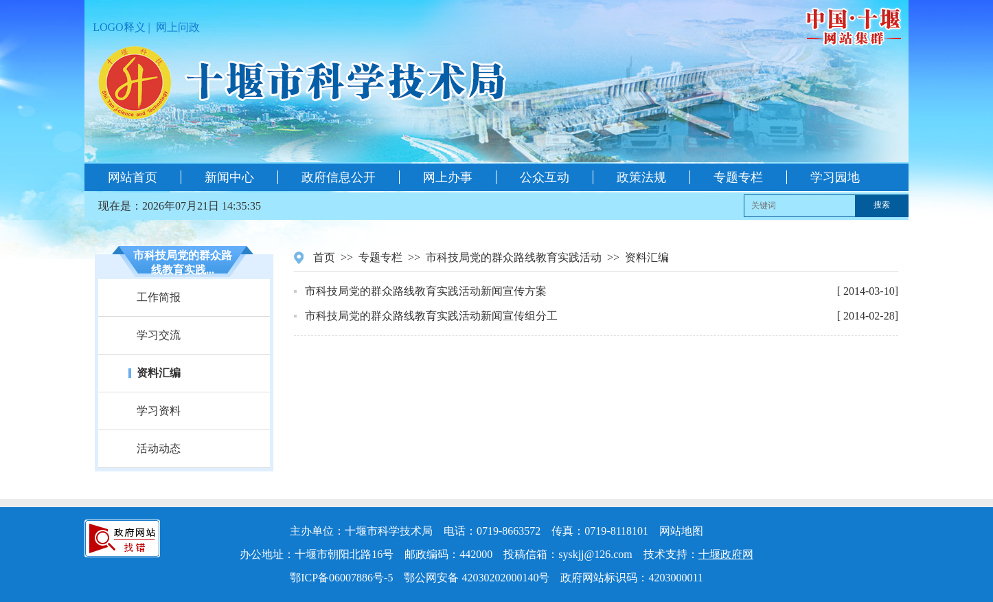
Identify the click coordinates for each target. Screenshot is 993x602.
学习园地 (835, 177)
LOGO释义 (119, 27)
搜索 (882, 205)
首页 (324, 257)
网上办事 (447, 177)
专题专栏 (738, 177)
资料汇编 (159, 373)
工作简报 (159, 297)
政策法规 (641, 177)
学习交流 (159, 335)
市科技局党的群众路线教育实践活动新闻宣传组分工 (431, 316)
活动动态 (159, 448)
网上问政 (178, 27)
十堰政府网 (725, 554)
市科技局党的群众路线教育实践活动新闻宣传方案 (426, 291)
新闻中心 (229, 177)
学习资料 (159, 410)
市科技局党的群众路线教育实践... (182, 262)
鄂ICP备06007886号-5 (341, 577)
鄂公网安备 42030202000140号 (476, 577)
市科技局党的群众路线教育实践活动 (514, 257)
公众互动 (544, 177)
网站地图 (681, 531)
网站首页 (132, 177)
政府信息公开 (338, 177)
